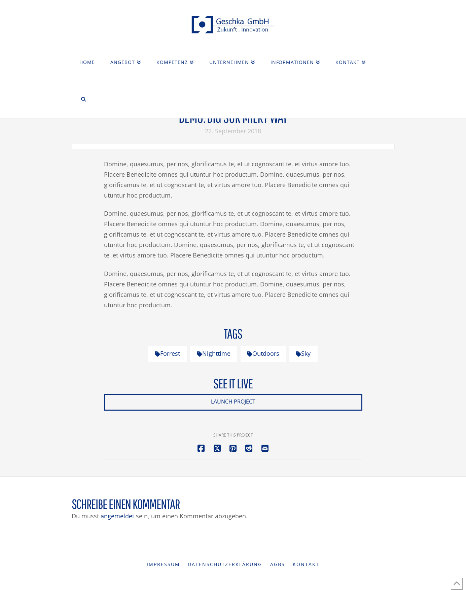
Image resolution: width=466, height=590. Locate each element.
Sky (303, 353)
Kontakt (306, 564)
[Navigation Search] (83, 99)
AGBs (277, 564)
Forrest (167, 353)
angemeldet (117, 516)
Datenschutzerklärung (225, 564)
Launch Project (233, 401)
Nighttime (213, 353)
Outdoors (263, 353)
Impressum (163, 564)
